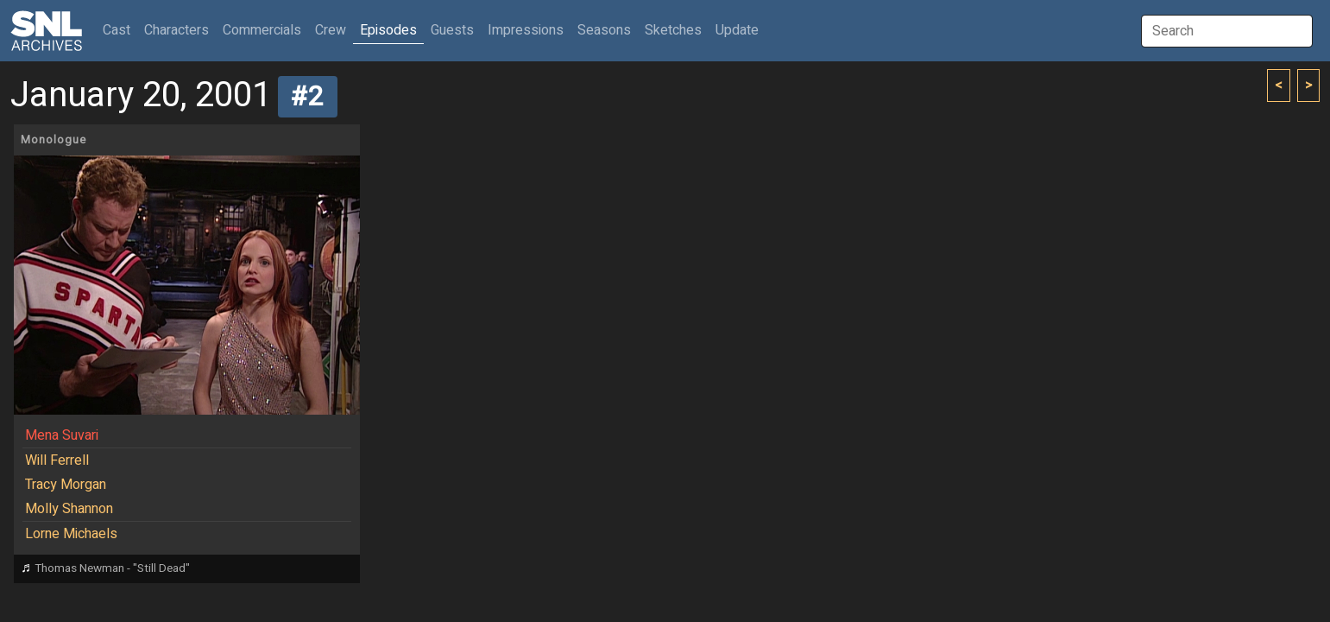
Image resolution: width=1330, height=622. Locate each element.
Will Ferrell (57, 460)
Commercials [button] (262, 30)
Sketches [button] (673, 30)
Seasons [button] (604, 30)
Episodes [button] (388, 30)
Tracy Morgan (65, 484)
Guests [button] (452, 30)
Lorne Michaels (71, 534)
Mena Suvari (61, 435)
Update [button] (737, 30)
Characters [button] (176, 30)
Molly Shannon (69, 508)
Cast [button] (120, 30)
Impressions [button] (526, 30)
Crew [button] (330, 30)
